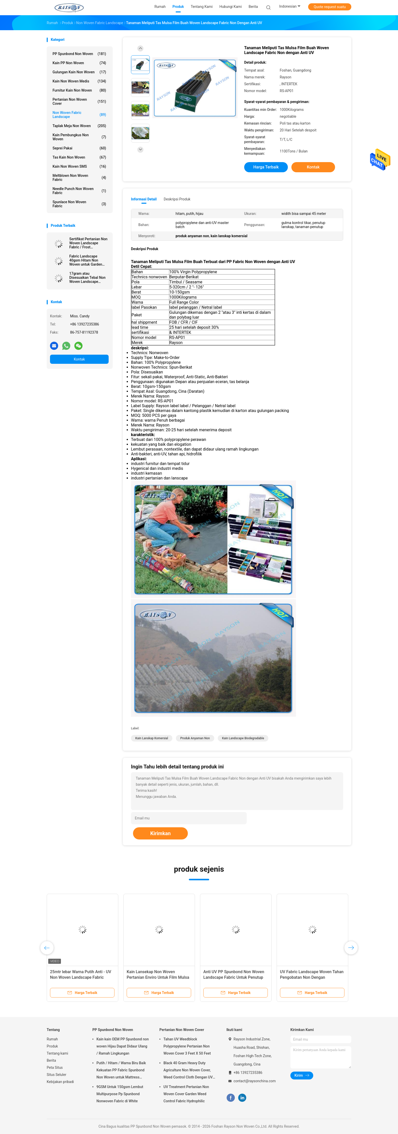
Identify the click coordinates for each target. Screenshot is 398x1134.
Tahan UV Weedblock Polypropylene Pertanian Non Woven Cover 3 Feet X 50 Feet (187, 1046)
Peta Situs (55, 1068)
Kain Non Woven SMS (79, 166)
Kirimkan (160, 833)
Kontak (79, 359)
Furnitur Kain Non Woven (79, 90)
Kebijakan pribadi (60, 1082)
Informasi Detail (144, 199)
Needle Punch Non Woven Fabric (79, 191)
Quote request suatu (330, 7)
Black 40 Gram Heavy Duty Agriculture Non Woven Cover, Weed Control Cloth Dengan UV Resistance (188, 1071)
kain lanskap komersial (151, 738)
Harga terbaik (266, 167)
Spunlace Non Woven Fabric (79, 204)
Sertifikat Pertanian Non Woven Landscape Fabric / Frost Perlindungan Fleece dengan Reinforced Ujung (88, 243)
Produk (52, 1046)
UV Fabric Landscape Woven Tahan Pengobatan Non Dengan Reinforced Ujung (311, 977)
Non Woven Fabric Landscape (79, 115)
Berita (51, 1060)
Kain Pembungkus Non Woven (79, 137)
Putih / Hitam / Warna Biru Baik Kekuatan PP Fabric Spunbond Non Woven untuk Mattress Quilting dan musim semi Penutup (121, 1071)
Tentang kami (57, 1053)
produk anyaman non (195, 738)
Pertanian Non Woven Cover (79, 101)
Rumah (52, 1039)
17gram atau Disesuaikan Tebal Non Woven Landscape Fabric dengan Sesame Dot (87, 277)
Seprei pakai (79, 148)
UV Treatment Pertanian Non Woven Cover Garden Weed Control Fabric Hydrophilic (186, 1094)
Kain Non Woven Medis (79, 81)
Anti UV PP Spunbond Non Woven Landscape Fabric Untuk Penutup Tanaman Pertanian (233, 977)
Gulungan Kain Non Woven (79, 72)
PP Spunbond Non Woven (79, 53)
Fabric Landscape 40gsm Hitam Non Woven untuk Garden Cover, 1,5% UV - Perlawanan (85, 260)
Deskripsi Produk (177, 199)
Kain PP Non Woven (79, 62)
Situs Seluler (56, 1075)
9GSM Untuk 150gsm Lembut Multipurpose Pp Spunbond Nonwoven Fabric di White (119, 1094)
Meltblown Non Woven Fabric (79, 178)
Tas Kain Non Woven (79, 157)
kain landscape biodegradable (243, 738)
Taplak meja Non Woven (79, 125)
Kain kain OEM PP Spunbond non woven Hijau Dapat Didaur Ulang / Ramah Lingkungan (122, 1046)
